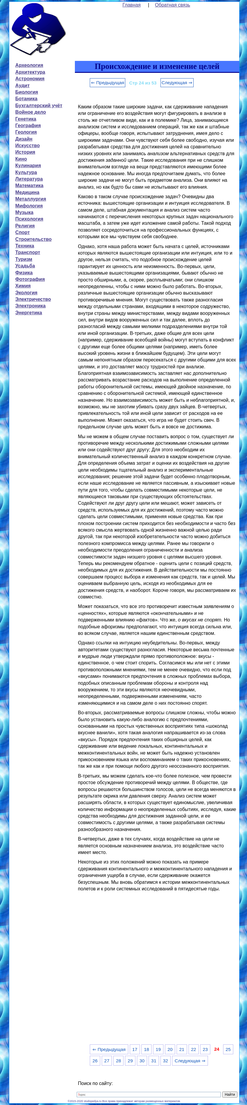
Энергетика (28, 312)
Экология (26, 292)
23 (205, 1049)
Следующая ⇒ (177, 82)
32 (165, 1060)
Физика (24, 272)
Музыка (24, 212)
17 (134, 1049)
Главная (132, 4)
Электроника (30, 305)
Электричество (33, 299)
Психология (29, 218)
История (25, 152)
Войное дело (30, 112)
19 (158, 1049)
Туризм (23, 259)
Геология (26, 132)
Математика (29, 185)
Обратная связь (172, 4)
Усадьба (25, 265)
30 (141, 1060)
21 (181, 1049)
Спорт (22, 232)
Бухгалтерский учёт (38, 105)
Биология (26, 92)
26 (95, 1060)
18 (146, 1049)
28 (118, 1060)
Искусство (27, 145)
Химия (23, 285)
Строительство (33, 239)
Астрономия (29, 78)
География (28, 125)
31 (153, 1060)
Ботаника (26, 98)
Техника (24, 245)
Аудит (22, 85)
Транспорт (27, 252)
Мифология (29, 205)
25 (228, 1049)
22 (193, 1049)
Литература (29, 178)
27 (106, 1060)
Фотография (30, 279)
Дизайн (23, 138)
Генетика (25, 118)
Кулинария (28, 165)
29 (130, 1060)
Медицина (27, 192)
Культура (26, 172)
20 (169, 1049)
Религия (25, 225)
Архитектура (30, 72)
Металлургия (30, 198)
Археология (29, 65)
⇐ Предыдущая (107, 82)
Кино (21, 158)
